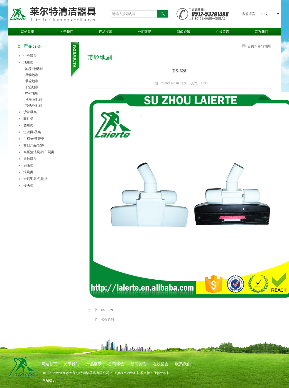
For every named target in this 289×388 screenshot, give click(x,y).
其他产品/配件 (33, 145)
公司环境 (144, 32)
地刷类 (28, 62)
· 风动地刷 (30, 75)
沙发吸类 (30, 112)
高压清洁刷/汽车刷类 (38, 152)
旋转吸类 (30, 159)
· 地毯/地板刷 (33, 69)
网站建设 (49, 380)
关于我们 (66, 32)
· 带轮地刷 (30, 81)
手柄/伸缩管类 (33, 139)
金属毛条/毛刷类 (35, 179)
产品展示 (105, 32)
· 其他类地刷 (32, 106)
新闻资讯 (183, 32)
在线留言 (222, 32)
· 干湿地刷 (30, 87)
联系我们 (261, 32)
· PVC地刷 (30, 93)
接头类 (28, 185)
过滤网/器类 (32, 132)
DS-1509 (107, 310)
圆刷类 (28, 125)
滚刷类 (28, 172)
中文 (264, 14)
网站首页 (27, 32)
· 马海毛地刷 (32, 99)
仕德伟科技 (161, 373)
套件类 (28, 119)
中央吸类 (30, 56)
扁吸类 (28, 165)
